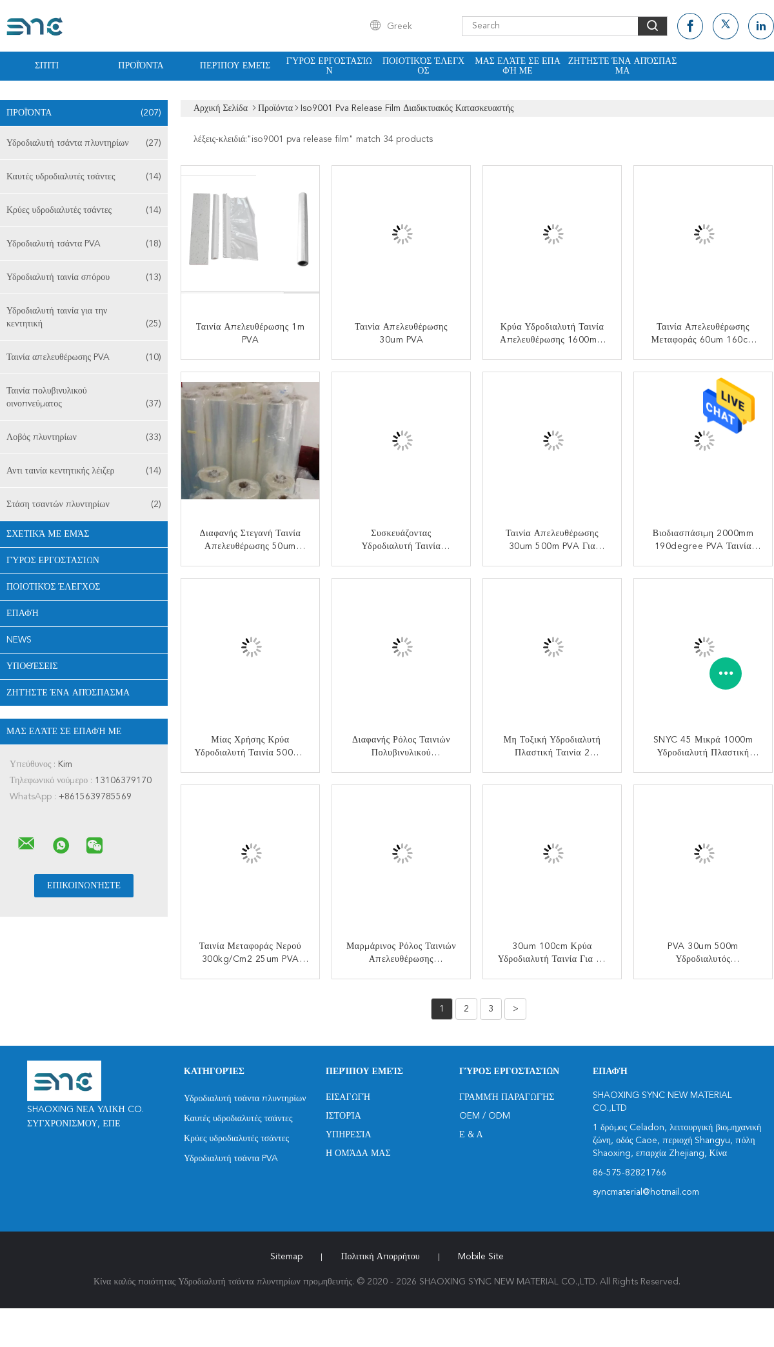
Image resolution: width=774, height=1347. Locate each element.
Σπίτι (47, 65)
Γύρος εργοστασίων (329, 66)
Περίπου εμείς (235, 65)
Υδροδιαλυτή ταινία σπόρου (83, 277)
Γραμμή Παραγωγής (506, 1097)
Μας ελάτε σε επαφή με (518, 66)
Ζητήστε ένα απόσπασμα (622, 66)
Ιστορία (343, 1116)
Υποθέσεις (32, 666)
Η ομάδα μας (358, 1153)
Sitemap (286, 1256)
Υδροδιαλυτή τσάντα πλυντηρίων (83, 143)
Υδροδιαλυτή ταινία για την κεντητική (83, 318)
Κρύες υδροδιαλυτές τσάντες (83, 210)
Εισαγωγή (348, 1097)
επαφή (22, 613)
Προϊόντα (140, 65)
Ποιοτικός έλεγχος (423, 66)
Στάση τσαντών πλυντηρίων (83, 504)
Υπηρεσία (349, 1134)
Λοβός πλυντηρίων (83, 437)
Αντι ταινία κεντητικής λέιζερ (83, 470)
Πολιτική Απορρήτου (380, 1256)
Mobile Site (481, 1256)
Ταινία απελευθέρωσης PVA (83, 357)
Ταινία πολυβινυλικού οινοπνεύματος (83, 398)
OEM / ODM (484, 1116)
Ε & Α (471, 1134)
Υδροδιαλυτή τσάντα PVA (83, 243)
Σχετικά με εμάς (48, 534)
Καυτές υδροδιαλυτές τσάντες (83, 176)
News (19, 639)
